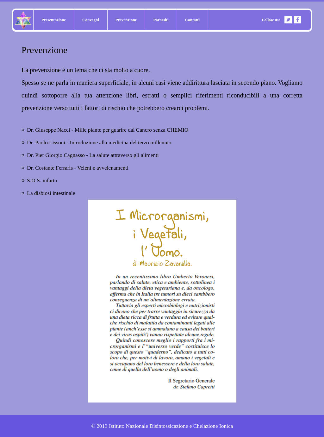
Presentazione (53, 19)
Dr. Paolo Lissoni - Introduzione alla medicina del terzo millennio (99, 143)
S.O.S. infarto (42, 181)
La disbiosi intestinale (51, 193)
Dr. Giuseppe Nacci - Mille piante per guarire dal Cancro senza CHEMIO (107, 130)
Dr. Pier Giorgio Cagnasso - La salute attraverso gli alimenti (93, 155)
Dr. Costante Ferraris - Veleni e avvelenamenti (77, 168)
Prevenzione (126, 19)
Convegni (90, 19)
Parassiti (160, 19)
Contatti (192, 19)
